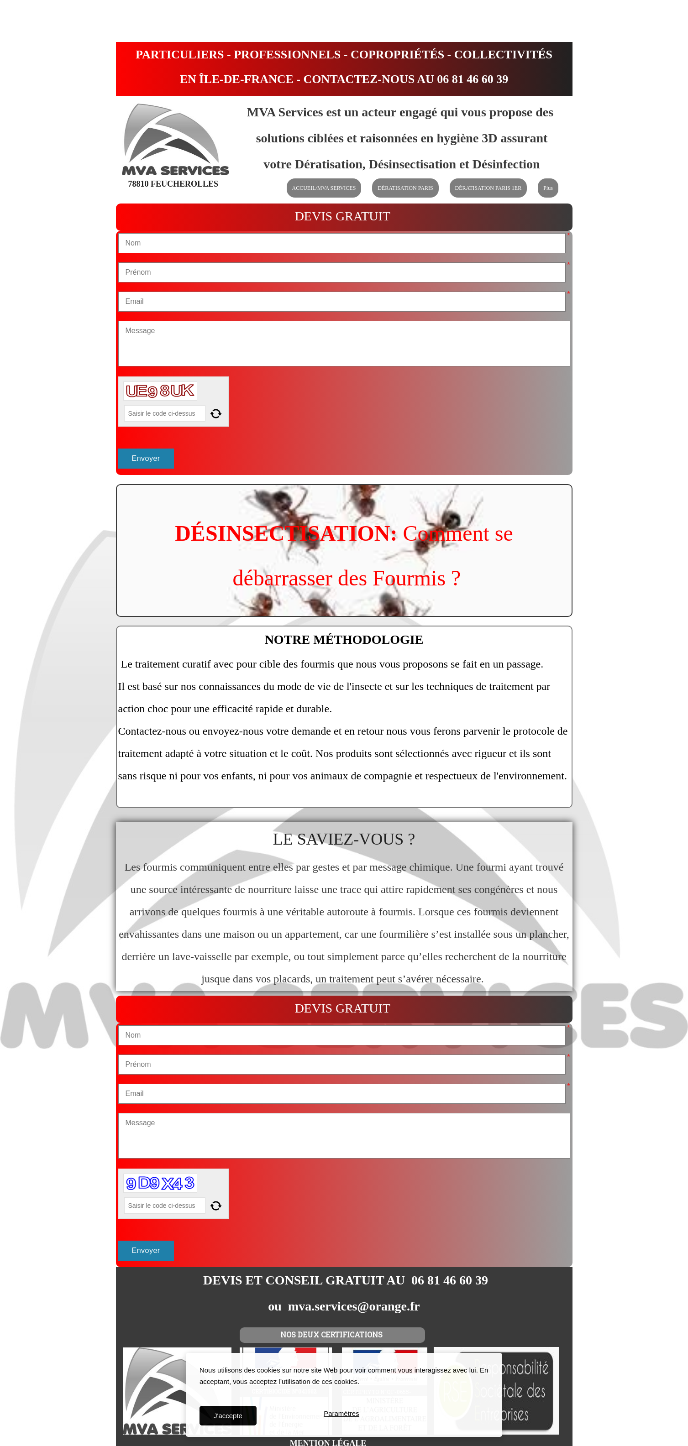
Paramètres (341, 1416)
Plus (548, 188)
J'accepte (228, 1416)
